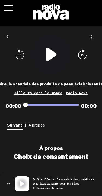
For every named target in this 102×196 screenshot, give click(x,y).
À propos (51, 148)
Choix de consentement (51, 157)
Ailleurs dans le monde (38, 92)
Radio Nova (77, 92)
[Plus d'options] (91, 37)
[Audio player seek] (51, 104)
